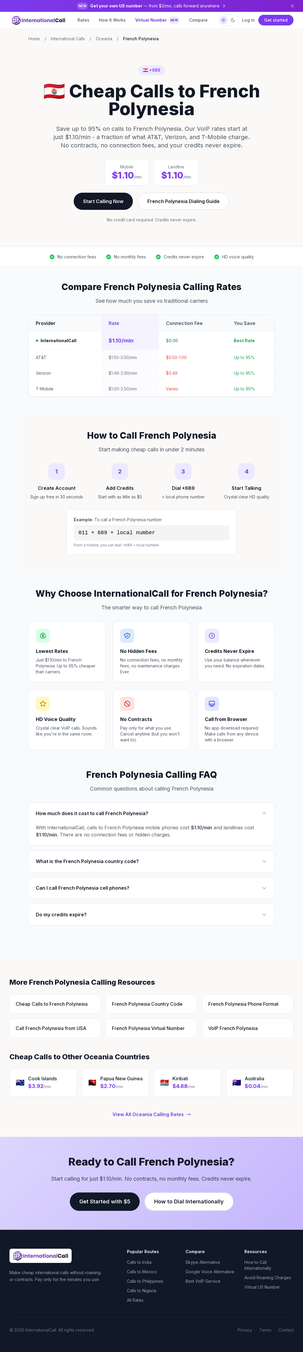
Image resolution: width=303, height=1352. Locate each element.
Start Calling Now (103, 201)
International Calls (68, 38)
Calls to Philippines (145, 1281)
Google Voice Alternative (210, 1271)
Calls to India (139, 1262)
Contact (286, 1329)
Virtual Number (157, 20)
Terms (265, 1329)
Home (34, 38)
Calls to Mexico (142, 1271)
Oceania (104, 38)
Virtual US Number (262, 1287)
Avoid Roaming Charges (267, 1277)
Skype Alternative (203, 1262)
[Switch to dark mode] (228, 20)
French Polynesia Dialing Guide (183, 201)
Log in (248, 19)
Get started (276, 19)
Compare (198, 19)
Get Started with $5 (104, 1201)
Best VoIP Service (203, 1281)
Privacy (245, 1329)
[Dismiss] (292, 5)
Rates (83, 19)
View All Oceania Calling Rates (151, 1114)
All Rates (135, 1300)
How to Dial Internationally (189, 1201)
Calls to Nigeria (141, 1290)
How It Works (112, 19)
